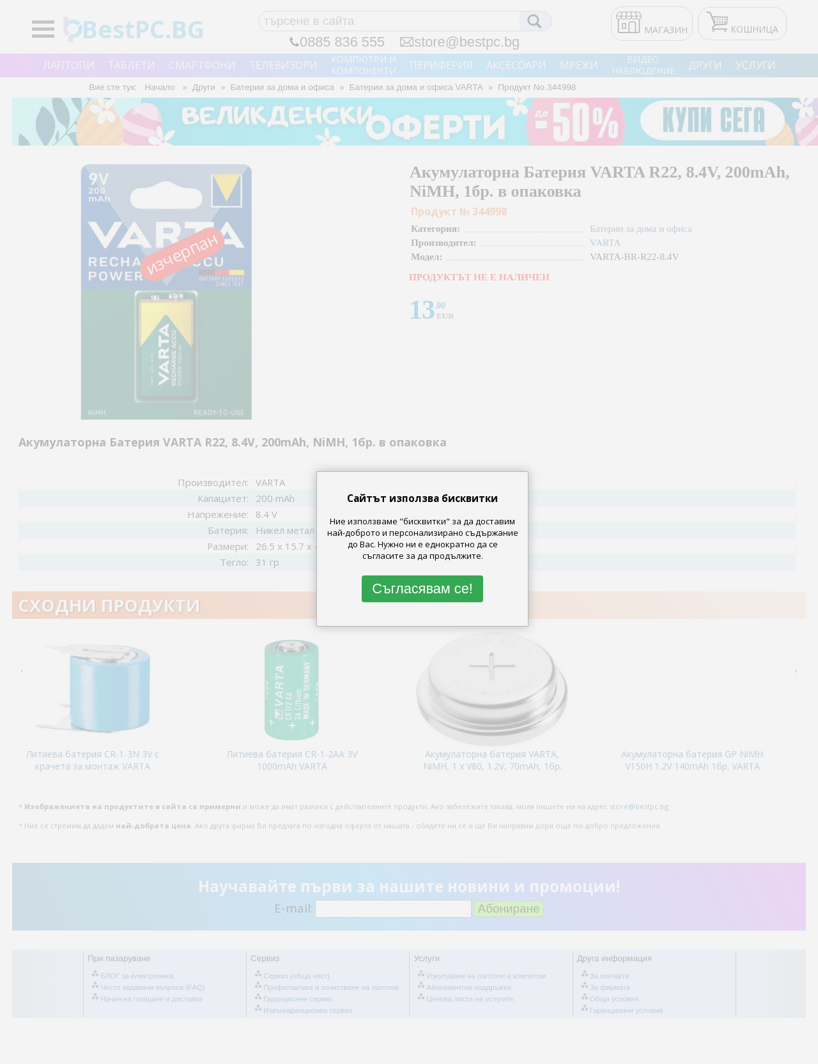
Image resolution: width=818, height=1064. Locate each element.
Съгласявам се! (422, 589)
